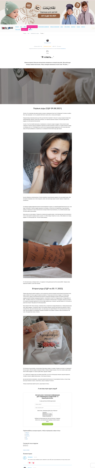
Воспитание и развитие (47, 415)
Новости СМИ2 (26, 450)
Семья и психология (47, 416)
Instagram (27, 435)
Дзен (27, 438)
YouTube (27, 434)
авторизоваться (63, 48)
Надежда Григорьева (47, 42)
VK (26, 437)
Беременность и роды (47, 413)
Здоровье (47, 412)
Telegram (27, 432)
